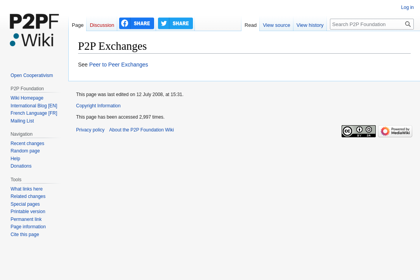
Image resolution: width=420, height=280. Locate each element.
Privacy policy (90, 130)
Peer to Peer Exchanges (118, 64)
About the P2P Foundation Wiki (141, 130)
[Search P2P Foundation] (372, 24)
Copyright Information (98, 105)
